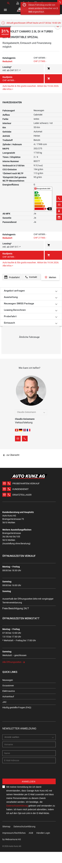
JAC (4, 702)
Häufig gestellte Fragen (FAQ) (16, 707)
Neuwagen (7, 680)
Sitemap (6, 826)
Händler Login (43, 833)
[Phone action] (59, 284)
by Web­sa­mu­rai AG (11, 839)
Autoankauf (8, 696)
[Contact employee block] (59, 296)
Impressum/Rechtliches (14, 833)
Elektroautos (8, 691)
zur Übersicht (11, 455)
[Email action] (59, 290)
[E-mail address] (29, 760)
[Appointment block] (59, 303)
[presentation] (26, 772)
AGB (31, 833)
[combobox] (31, 412)
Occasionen (8, 685)
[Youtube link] (17, 3)
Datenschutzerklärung (17, 805)
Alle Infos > (8, 265)
